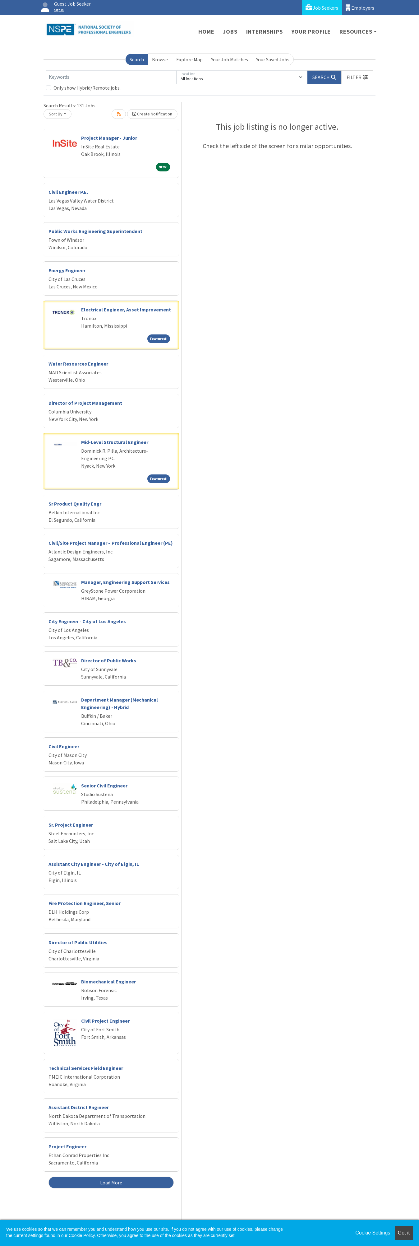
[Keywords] (111, 77)
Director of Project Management (85, 403)
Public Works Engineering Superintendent (95, 231)
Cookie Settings (372, 1232)
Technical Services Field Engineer (85, 1068)
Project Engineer (67, 1146)
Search (137, 59)
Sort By (55, 114)
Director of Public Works (108, 660)
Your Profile (311, 31)
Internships (264, 31)
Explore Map (189, 59)
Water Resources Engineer (78, 364)
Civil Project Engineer (105, 1021)
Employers (360, 8)
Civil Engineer (63, 746)
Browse (160, 59)
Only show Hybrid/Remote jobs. (87, 88)
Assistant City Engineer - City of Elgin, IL (93, 864)
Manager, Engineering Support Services (125, 582)
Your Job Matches (229, 59)
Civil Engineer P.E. (68, 192)
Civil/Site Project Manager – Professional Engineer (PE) (110, 543)
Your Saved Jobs (272, 59)
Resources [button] (355, 31)
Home (206, 31)
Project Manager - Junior (109, 138)
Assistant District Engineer (78, 1107)
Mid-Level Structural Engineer (114, 442)
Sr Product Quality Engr (74, 504)
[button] (357, 77)
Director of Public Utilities (78, 942)
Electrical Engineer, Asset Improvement (126, 309)
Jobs (230, 31)
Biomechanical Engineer (108, 981)
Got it (404, 1232)
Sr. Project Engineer (70, 825)
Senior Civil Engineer (104, 785)
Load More (111, 1182)
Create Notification (152, 114)
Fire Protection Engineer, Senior (84, 903)
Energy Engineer (66, 270)
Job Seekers (322, 8)
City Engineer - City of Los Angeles (87, 621)
